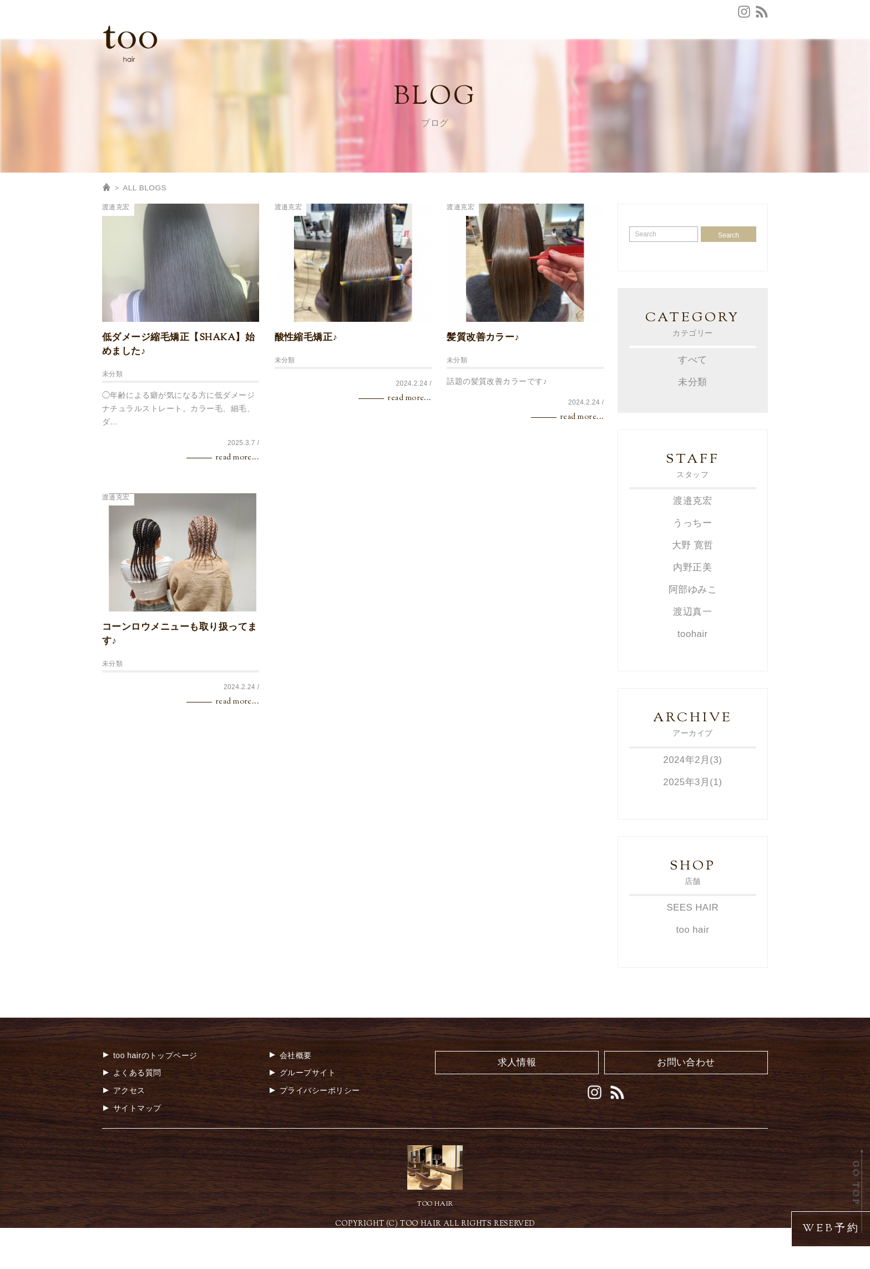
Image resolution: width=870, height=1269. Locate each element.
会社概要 (634, 52)
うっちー (692, 566)
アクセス (479, 52)
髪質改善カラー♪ (483, 381)
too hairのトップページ (150, 1095)
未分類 (112, 418)
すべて (692, 403)
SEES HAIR (692, 948)
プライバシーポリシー (314, 1130)
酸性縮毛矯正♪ (306, 381)
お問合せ (588, 52)
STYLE (575, 69)
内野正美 (692, 609)
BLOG (755, 69)
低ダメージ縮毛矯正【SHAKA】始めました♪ (178, 388)
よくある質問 (534, 52)
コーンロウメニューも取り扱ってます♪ (179, 678)
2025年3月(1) (692, 822)
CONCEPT (355, 69)
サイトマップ (131, 1148)
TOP (311, 69)
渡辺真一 (692, 653)
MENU (441, 69)
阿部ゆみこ (693, 631)
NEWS (402, 69)
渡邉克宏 (116, 251)
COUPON (488, 69)
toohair (692, 675)
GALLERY (665, 69)
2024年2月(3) (692, 801)
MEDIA (617, 69)
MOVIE (715, 69)
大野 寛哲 (693, 588)
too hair (692, 970)
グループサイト (739, 52)
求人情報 (680, 52)
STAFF (535, 69)
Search (728, 279)
